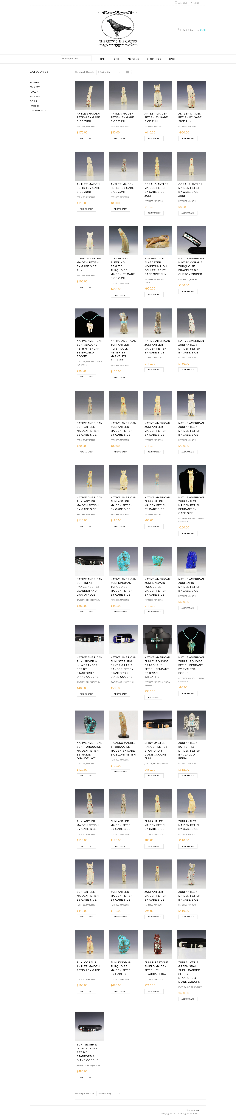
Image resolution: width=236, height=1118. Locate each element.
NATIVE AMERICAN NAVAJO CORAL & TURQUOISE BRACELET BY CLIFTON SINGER (191, 266)
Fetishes (34, 82)
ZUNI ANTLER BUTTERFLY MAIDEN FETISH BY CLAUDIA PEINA (189, 750)
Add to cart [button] (86, 138)
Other (33, 101)
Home (102, 59)
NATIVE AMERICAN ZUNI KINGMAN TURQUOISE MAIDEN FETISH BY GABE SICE (123, 587)
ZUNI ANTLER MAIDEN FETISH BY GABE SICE (88, 825)
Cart (172, 59)
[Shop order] (109, 72)
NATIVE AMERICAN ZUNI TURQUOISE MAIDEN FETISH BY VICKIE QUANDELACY (89, 750)
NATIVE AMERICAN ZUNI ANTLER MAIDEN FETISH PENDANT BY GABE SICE (191, 505)
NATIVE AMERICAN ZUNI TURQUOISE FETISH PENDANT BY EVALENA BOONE (191, 665)
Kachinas (35, 96)
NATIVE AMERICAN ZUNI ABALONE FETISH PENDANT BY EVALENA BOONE (89, 348)
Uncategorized (38, 110)
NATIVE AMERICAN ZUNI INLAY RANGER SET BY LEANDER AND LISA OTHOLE (89, 587)
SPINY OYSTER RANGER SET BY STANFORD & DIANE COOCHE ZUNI (155, 750)
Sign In (197, 3)
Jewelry (34, 91)
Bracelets (183, 279)
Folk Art (35, 87)
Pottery (34, 105)
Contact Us (154, 59)
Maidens (90, 126)
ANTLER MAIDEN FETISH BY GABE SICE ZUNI (88, 117)
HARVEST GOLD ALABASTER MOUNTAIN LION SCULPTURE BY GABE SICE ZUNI (155, 266)
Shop (116, 59)
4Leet (196, 1110)
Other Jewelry (92, 600)
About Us (133, 59)
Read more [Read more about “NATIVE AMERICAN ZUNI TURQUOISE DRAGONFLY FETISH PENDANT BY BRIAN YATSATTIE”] (153, 697)
